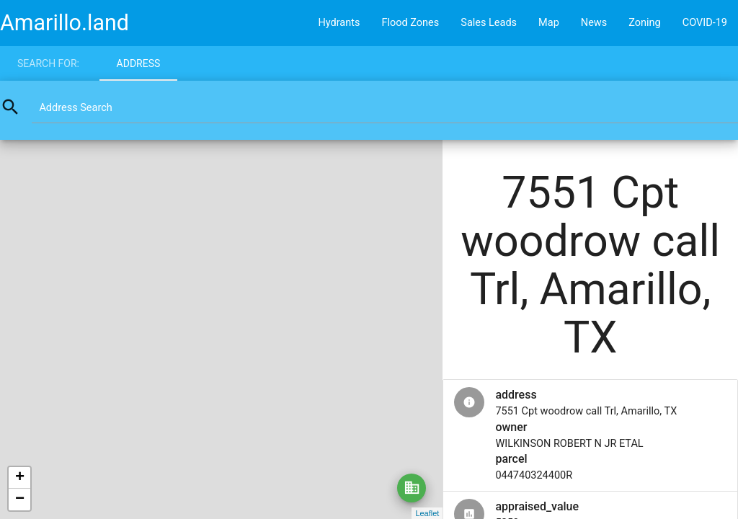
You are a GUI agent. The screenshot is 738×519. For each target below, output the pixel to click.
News (594, 23)
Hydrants (339, 23)
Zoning (644, 23)
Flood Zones (410, 23)
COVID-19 (705, 23)
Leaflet (427, 513)
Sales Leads (489, 23)
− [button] (20, 499)
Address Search (75, 108)
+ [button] (20, 478)
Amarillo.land (64, 22)
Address (139, 63)
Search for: (48, 63)
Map (548, 23)
